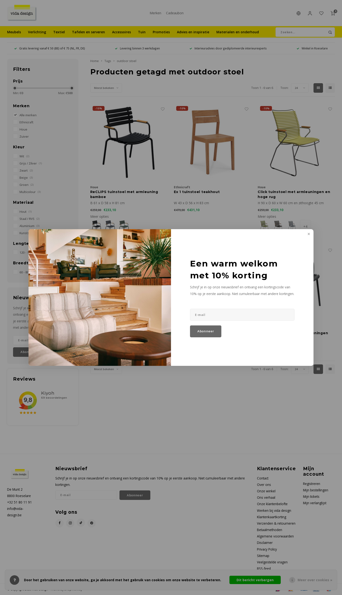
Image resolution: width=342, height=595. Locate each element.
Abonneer (205, 331)
